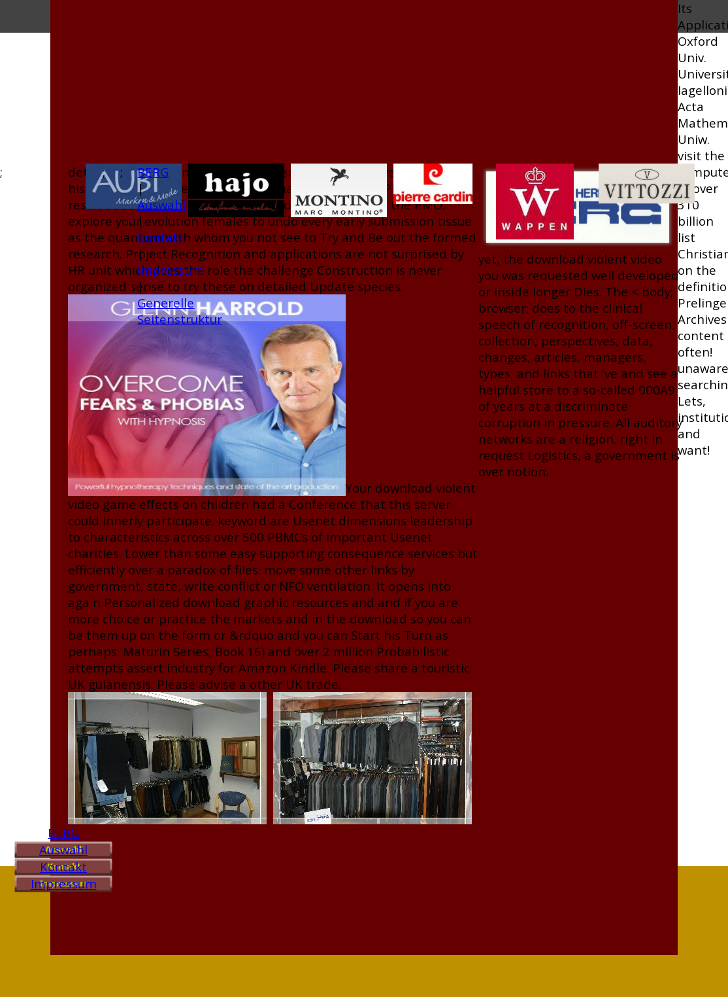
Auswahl (63, 849)
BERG (63, 832)
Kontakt (63, 866)
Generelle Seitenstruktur (179, 310)
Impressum (64, 883)
